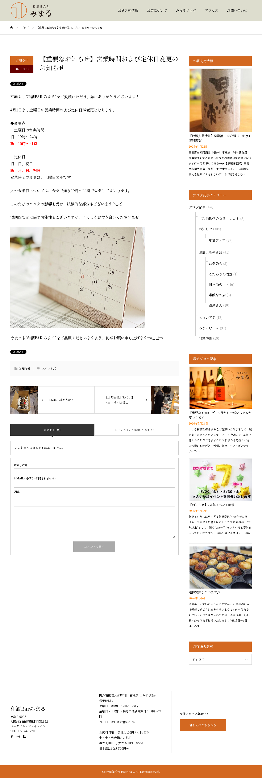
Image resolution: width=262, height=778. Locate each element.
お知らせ (22, 60)
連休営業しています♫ (204, 592)
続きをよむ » (237, 174)
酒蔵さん (215, 305)
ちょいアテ (207, 317)
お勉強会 (215, 263)
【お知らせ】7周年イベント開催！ (213, 505)
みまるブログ (186, 10)
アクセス (211, 10)
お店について (157, 10)
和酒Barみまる (28, 708)
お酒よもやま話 (210, 252)
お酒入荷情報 (128, 10)
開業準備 (205, 338)
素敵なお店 (217, 294)
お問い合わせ (237, 10)
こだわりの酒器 (220, 274)
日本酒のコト (219, 284)
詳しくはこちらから (203, 725)
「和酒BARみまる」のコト (219, 218)
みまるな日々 (209, 327)
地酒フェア (217, 240)
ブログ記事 (197, 207)
